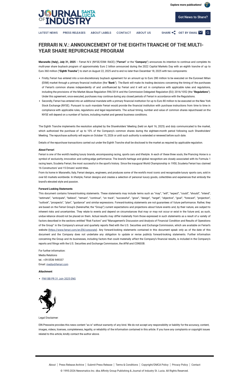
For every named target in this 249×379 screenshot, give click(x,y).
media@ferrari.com (57, 264)
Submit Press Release (99, 364)
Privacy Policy (180, 364)
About (52, 364)
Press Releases (74, 32)
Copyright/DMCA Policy (155, 364)
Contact (123, 32)
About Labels (101, 32)
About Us (143, 32)
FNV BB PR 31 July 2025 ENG (59, 278)
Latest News (48, 32)
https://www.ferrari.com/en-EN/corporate (72, 229)
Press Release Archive (71, 364)
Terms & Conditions (127, 364)
